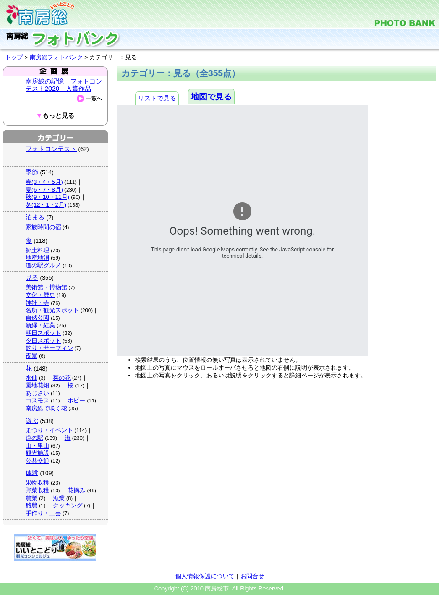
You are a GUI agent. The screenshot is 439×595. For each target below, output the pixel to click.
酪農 (31, 505)
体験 (32, 472)
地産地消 (37, 257)
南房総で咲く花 (46, 408)
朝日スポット (43, 332)
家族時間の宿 (43, 227)
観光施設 (37, 452)
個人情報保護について (205, 576)
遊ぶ (32, 420)
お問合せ (252, 576)
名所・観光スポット (52, 310)
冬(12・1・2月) (46, 204)
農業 (31, 498)
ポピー (76, 400)
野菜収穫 (37, 490)
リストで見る (157, 98)
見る (32, 277)
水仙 (31, 377)
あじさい (37, 393)
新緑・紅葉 (40, 325)
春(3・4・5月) (44, 181)
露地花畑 (37, 385)
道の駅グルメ (43, 265)
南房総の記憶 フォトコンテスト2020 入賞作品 (64, 85)
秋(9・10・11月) (47, 196)
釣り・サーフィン (49, 347)
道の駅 (34, 437)
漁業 (59, 498)
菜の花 (62, 377)
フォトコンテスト (51, 148)
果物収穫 (37, 482)
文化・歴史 (40, 295)
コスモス (37, 400)
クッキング (68, 505)
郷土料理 (37, 250)
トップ (14, 57)
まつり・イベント (49, 430)
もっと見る (55, 115)
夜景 (31, 355)
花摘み (76, 490)
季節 (32, 172)
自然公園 (37, 317)
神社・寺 (37, 302)
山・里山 (37, 445)
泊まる (35, 217)
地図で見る (211, 96)
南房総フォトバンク (56, 57)
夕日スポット (43, 340)
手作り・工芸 (43, 513)
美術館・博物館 (46, 287)
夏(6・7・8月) (44, 189)
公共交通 (37, 460)
